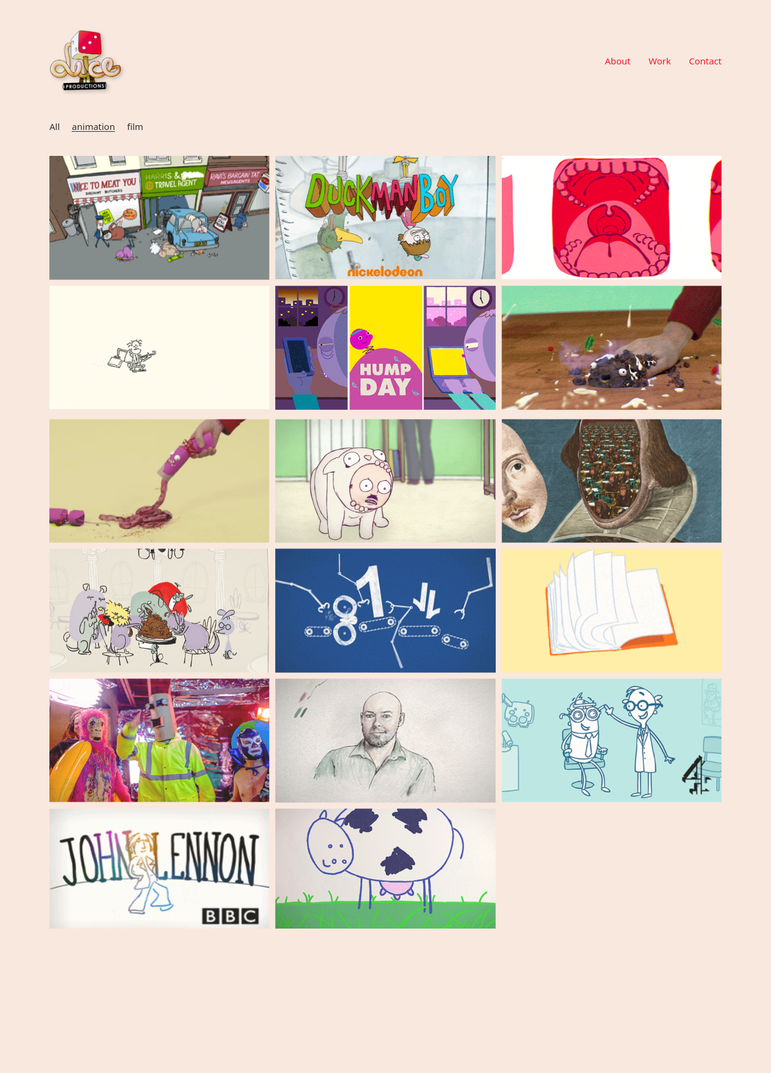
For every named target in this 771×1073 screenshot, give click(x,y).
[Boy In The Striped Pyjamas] (385, 752)
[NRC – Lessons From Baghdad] (612, 622)
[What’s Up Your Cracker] (159, 492)
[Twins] (612, 217)
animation (93, 126)
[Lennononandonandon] (159, 882)
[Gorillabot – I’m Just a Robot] (159, 752)
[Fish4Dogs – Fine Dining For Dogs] (159, 622)
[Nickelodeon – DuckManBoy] (385, 217)
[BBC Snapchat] (385, 348)
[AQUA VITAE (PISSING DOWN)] (159, 347)
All (54, 126)
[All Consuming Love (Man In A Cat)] (385, 493)
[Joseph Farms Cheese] (385, 882)
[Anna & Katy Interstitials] (612, 752)
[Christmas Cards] (612, 348)
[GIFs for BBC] (612, 492)
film (135, 126)
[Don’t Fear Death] (159, 218)
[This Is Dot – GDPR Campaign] (385, 622)
